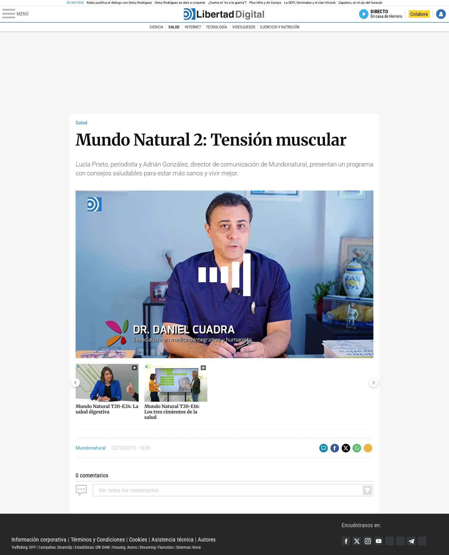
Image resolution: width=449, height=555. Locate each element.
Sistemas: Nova (188, 547)
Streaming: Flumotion (156, 547)
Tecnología (216, 27)
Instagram (367, 541)
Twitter (356, 541)
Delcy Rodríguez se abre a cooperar (180, 3)
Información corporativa (38, 539)
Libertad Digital (176, 525)
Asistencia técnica (172, 539)
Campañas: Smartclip (55, 547)
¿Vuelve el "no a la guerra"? (227, 3)
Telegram (411, 541)
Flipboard (400, 541)
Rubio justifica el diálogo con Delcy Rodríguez (119, 3)
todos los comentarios (129, 490)
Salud (174, 27)
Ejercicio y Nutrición (280, 27)
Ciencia (156, 27)
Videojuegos (243, 27)
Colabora (419, 14)
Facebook (346, 541)
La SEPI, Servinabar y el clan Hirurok (310, 3)
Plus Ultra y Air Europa (265, 3)
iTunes (422, 541)
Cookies (138, 539)
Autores (207, 539)
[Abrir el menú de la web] (92, 14)
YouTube (378, 541)
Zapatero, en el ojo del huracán (360, 3)
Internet (193, 27)
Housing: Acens (124, 547)
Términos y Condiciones (98, 539)
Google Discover (389, 541)
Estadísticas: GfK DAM (92, 547)
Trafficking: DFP (23, 547)
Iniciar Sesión (441, 14)
